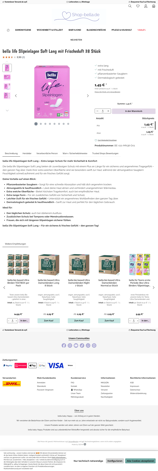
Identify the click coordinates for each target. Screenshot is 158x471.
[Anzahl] (103, 111)
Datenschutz (135, 390)
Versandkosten (73, 441)
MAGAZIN (105, 383)
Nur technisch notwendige (88, 461)
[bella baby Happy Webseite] (94, 345)
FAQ (72, 383)
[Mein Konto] (145, 6)
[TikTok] (82, 345)
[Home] (11, 30)
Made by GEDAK (79, 444)
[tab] (11, 153)
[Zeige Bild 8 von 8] (68, 124)
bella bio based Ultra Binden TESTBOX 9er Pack (18, 283)
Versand (104, 390)
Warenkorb (41, 386)
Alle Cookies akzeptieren (140, 461)
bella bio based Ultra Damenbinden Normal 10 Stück (109, 283)
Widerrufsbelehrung (138, 393)
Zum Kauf (48, 320)
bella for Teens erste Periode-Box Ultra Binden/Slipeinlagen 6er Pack (140, 283)
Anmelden (41, 383)
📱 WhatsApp (76, 390)
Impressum (134, 386)
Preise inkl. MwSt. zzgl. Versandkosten (107, 92)
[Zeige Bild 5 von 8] (54, 124)
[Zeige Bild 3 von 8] (45, 124)
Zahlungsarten (107, 393)
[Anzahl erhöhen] (108, 111)
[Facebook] (64, 345)
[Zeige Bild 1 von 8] (35, 123)
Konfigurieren (115, 461)
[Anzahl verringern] (97, 111)
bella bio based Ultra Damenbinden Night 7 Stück (79, 283)
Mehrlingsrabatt (77, 397)
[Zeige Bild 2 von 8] (41, 124)
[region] (46, 95)
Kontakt (74, 386)
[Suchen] (130, 6)
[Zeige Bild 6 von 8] (59, 124)
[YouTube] (76, 345)
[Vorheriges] (16, 96)
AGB (132, 383)
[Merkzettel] (138, 6)
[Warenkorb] (153, 6)
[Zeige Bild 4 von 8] (50, 124)
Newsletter (105, 386)
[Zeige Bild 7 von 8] (64, 124)
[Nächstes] (88, 96)
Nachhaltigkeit (107, 397)
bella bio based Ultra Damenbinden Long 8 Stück (48, 283)
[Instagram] (70, 345)
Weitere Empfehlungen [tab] (15, 244)
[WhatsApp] (88, 345)
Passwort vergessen (45, 390)
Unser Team (76, 393)
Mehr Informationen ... (59, 457)
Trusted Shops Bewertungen (105, 153)
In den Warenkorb (133, 111)
